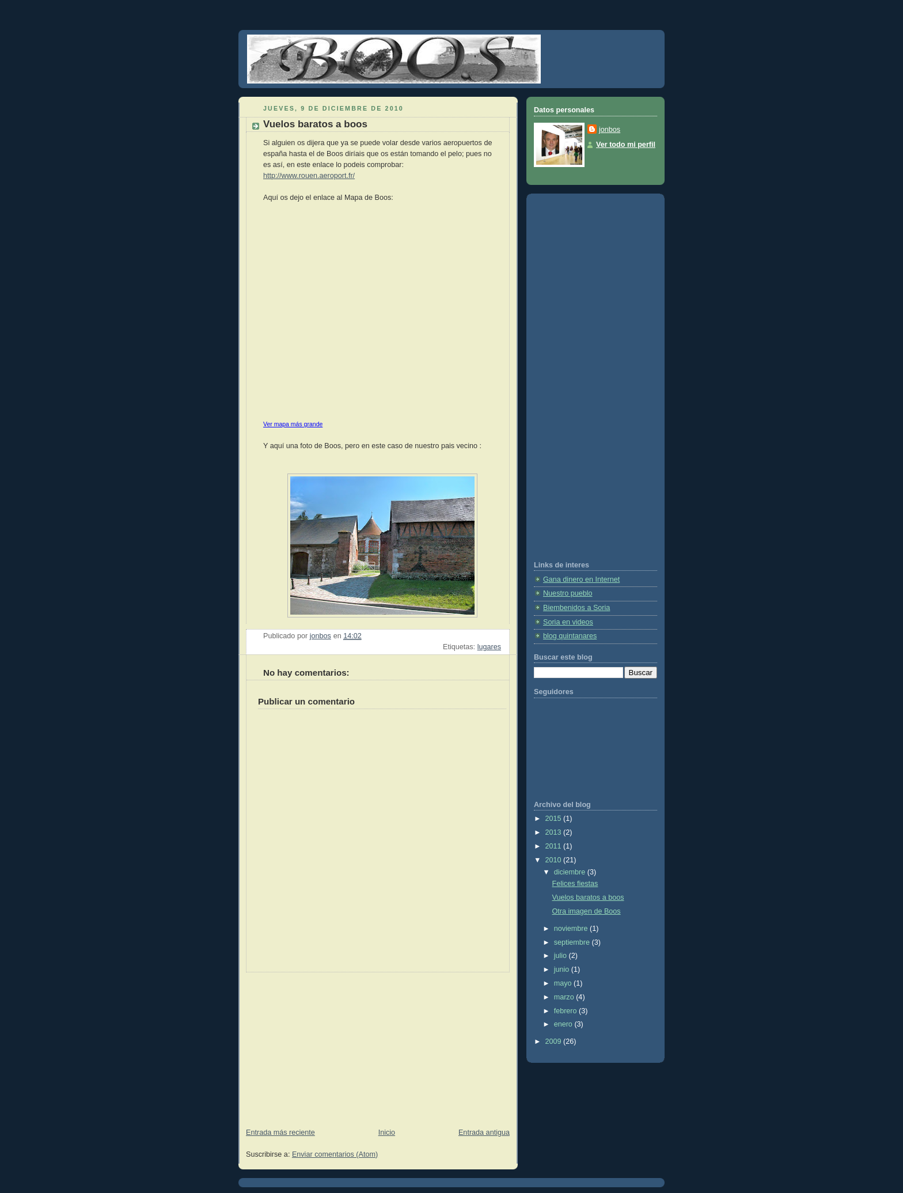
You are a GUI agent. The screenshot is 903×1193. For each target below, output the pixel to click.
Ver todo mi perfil (625, 145)
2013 (554, 832)
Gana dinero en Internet (581, 579)
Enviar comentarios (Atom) (335, 1154)
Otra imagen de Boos (586, 911)
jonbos (609, 130)
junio (562, 969)
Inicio (386, 1132)
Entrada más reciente (280, 1132)
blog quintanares (570, 636)
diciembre (570, 872)
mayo (564, 983)
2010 (554, 860)
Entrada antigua (484, 1132)
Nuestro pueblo (568, 593)
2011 (554, 846)
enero (564, 1024)
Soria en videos (568, 622)
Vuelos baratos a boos (588, 897)
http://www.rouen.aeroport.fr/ (309, 176)
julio (561, 956)
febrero (566, 1011)
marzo (565, 997)
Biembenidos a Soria (576, 608)
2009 (554, 1041)
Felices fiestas (575, 884)
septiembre (573, 942)
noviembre (572, 929)
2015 (554, 819)
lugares (489, 647)
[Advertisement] (324, 1044)
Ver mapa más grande (292, 424)
